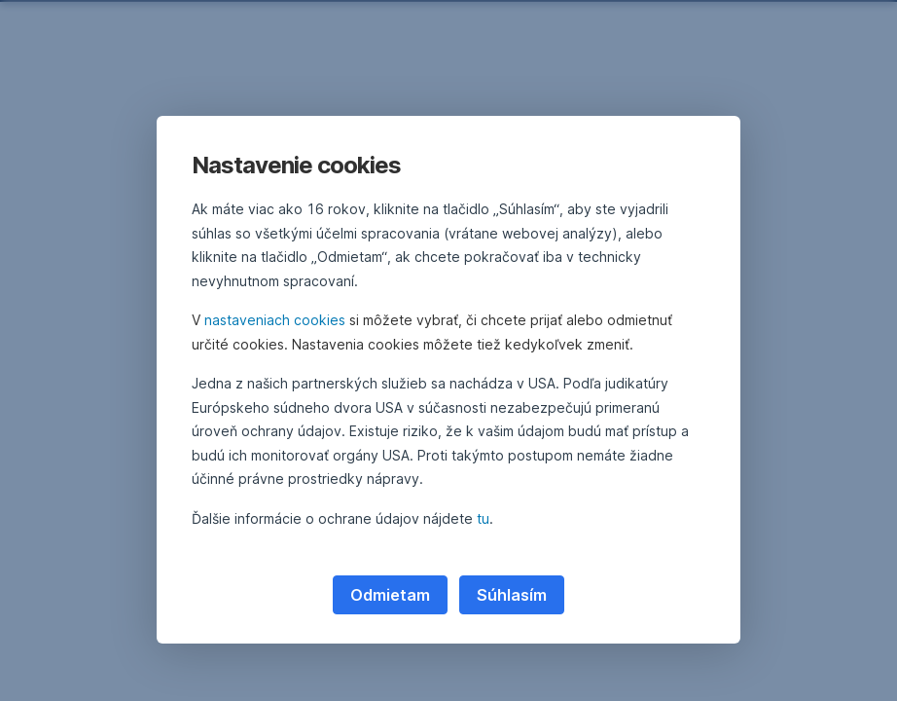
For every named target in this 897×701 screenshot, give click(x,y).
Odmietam (390, 595)
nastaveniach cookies (274, 320)
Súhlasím (512, 595)
